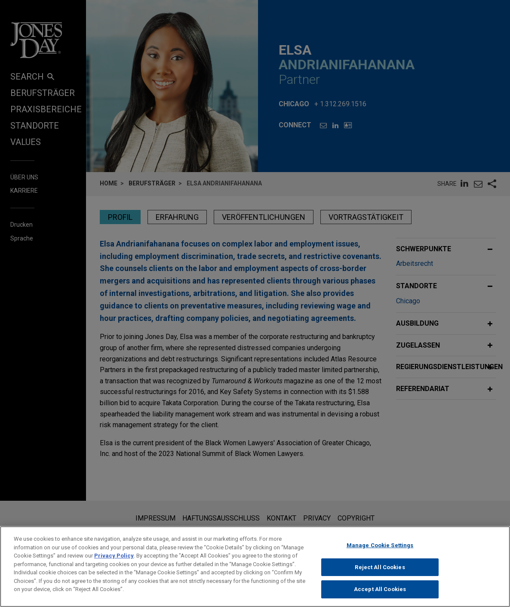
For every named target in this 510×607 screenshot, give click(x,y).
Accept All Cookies (380, 594)
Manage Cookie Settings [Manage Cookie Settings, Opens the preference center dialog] (380, 550)
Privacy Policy (114, 561)
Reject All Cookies (380, 572)
